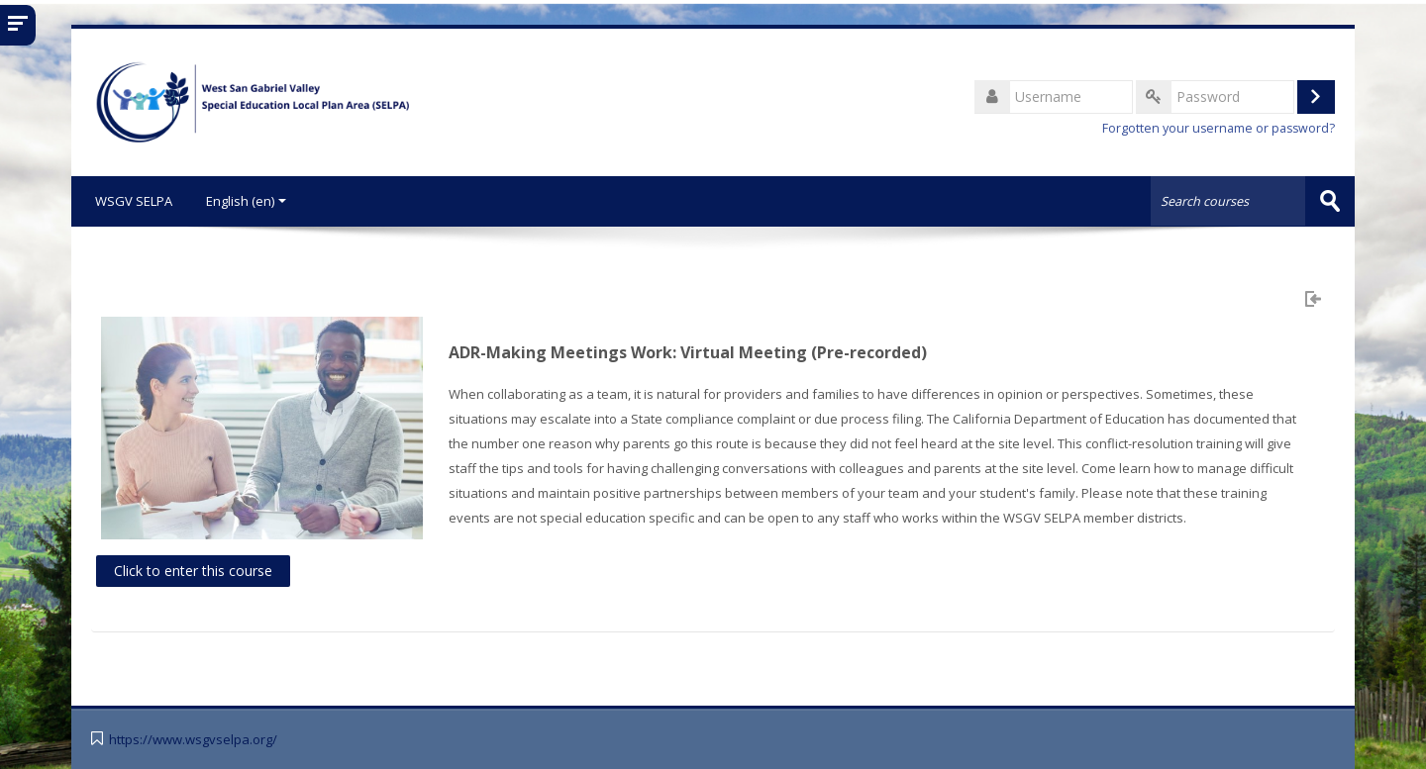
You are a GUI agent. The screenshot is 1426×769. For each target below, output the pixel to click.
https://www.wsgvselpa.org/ (193, 738)
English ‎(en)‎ (246, 201)
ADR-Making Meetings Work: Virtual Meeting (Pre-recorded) (688, 352)
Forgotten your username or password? (1218, 128)
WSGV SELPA (129, 201)
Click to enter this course (193, 569)
